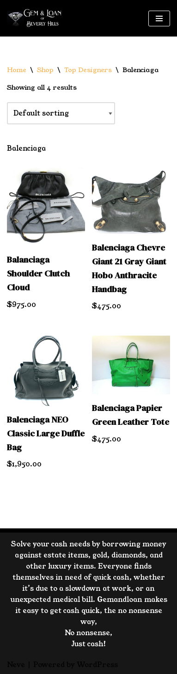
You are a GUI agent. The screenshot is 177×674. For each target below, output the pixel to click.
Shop (45, 69)
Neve (16, 664)
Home (16, 69)
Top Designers (88, 69)
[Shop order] (61, 113)
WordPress (97, 664)
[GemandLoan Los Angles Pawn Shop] (34, 18)
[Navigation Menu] (159, 18)
